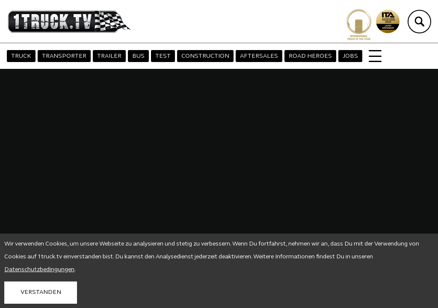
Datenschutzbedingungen (39, 270)
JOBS (350, 56)
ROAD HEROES (310, 56)
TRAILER (109, 56)
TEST (163, 56)
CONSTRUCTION (205, 56)
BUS (138, 56)
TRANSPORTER (64, 56)
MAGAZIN (382, 56)
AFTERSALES (259, 56)
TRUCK (21, 56)
